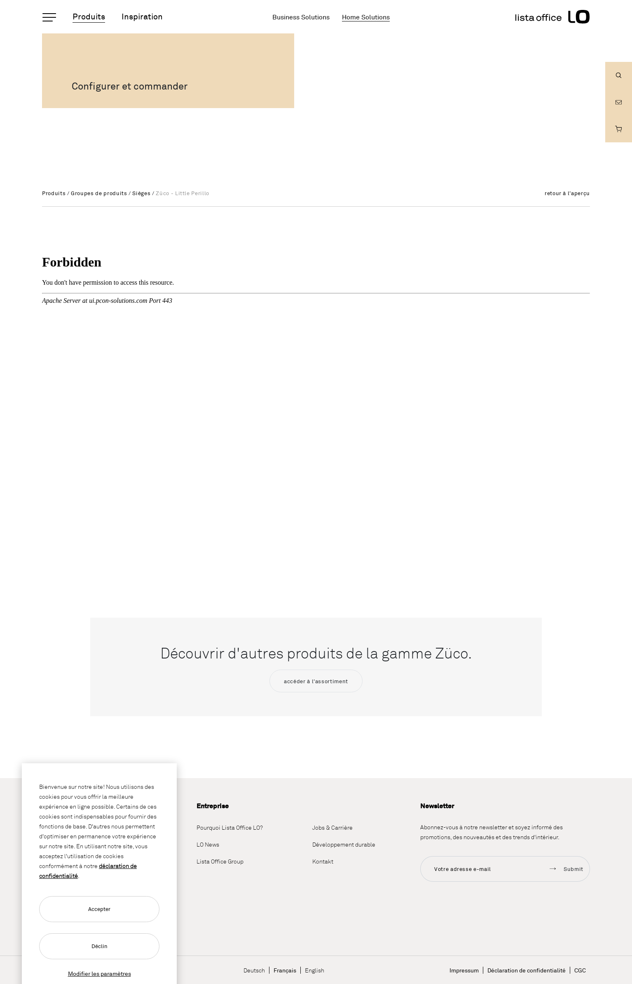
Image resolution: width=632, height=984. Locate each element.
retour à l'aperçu (567, 193)
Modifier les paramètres (99, 973)
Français (285, 970)
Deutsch (254, 970)
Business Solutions (301, 17)
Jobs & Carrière (332, 827)
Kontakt (322, 861)
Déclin (99, 946)
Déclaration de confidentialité (526, 970)
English (314, 970)
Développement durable (343, 844)
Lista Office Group (220, 861)
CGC (580, 970)
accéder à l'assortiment (316, 681)
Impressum (464, 970)
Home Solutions (366, 17)
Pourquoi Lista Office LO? (230, 827)
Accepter (99, 909)
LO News (208, 844)
